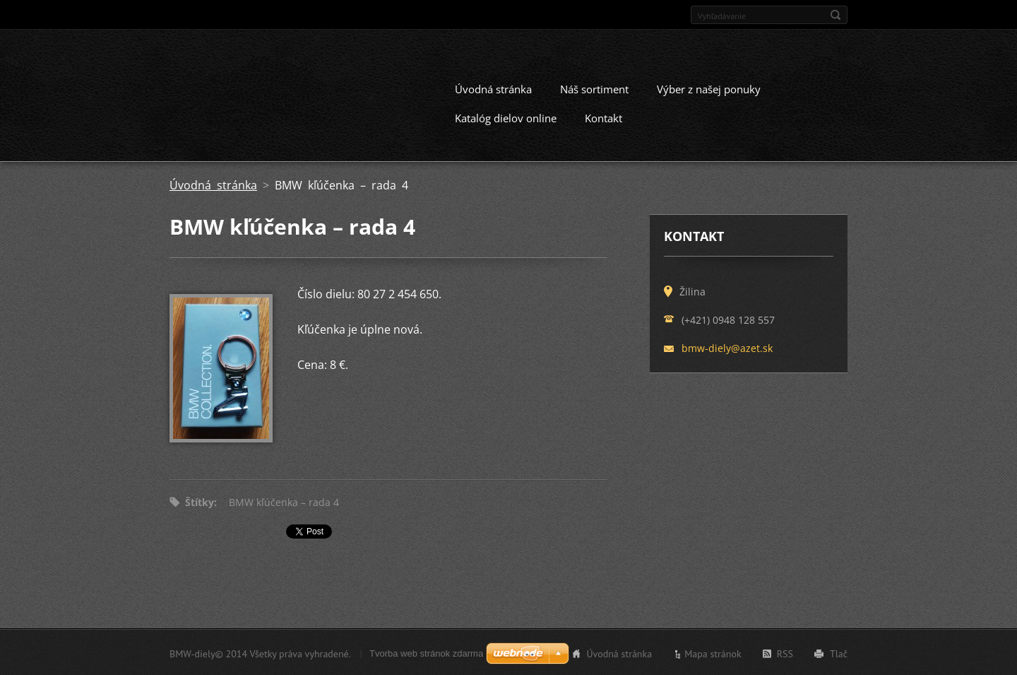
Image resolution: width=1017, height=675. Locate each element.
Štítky (199, 500)
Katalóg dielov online (506, 117)
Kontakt (603, 117)
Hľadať (835, 15)
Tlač (839, 652)
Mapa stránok (713, 652)
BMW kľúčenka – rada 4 (284, 500)
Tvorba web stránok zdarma (426, 652)
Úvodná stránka (493, 88)
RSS (785, 652)
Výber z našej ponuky (709, 88)
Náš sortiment (594, 88)
